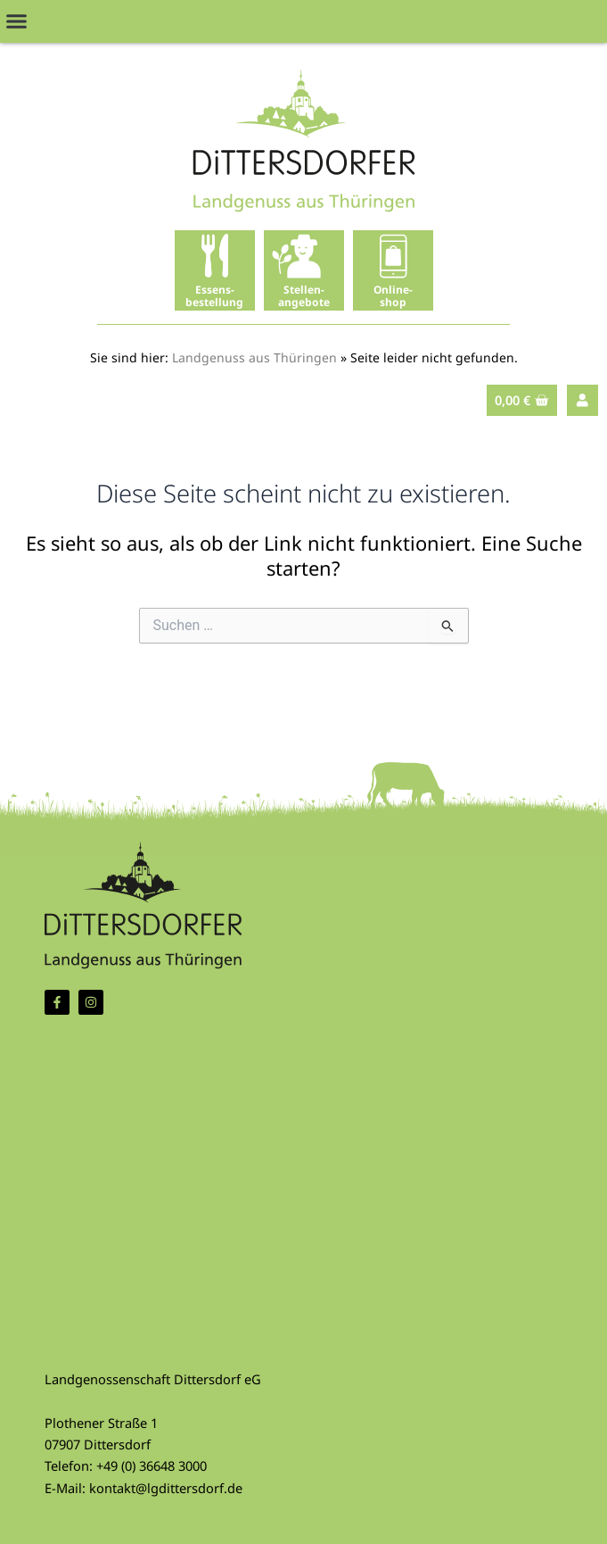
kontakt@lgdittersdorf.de (165, 1488)
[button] (17, 21)
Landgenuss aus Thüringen (254, 357)
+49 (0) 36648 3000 (151, 1465)
